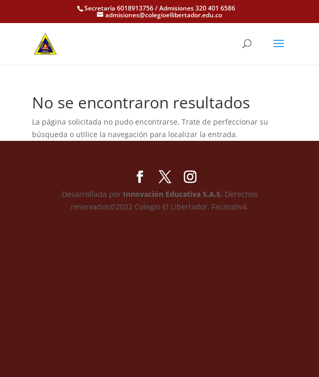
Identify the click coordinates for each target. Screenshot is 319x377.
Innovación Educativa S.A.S (172, 194)
